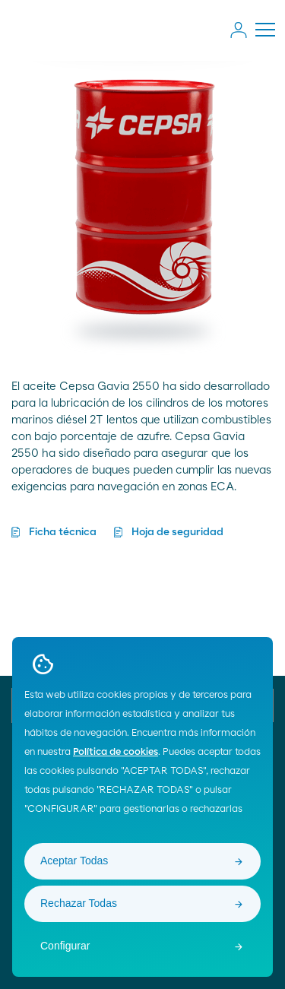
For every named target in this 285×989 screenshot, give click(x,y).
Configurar (65, 946)
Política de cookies (115, 752)
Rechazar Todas (78, 903)
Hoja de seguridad (177, 532)
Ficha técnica (63, 532)
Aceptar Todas (74, 860)
